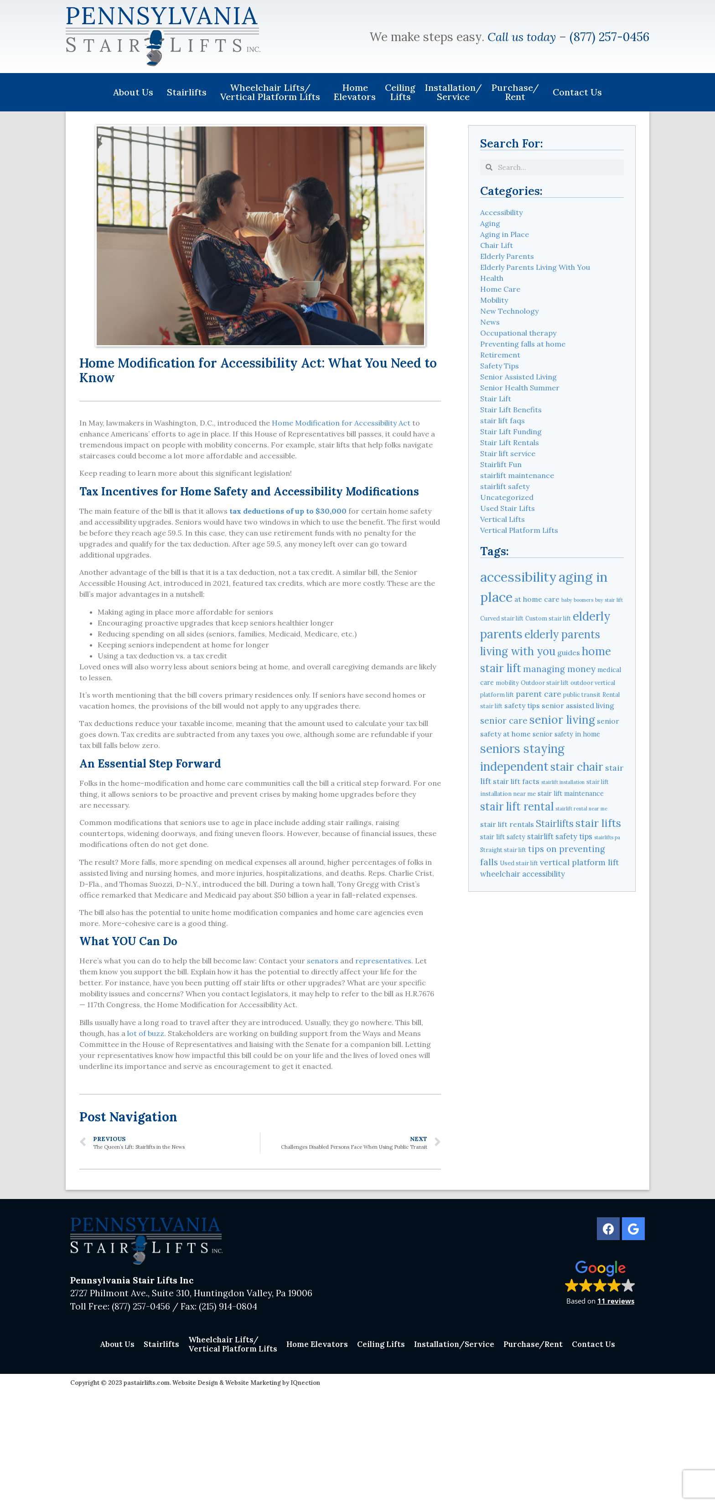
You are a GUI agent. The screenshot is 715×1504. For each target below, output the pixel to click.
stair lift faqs (502, 420)
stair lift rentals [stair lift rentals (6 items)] (507, 824)
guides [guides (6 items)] (568, 652)
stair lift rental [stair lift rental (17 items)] (517, 806)
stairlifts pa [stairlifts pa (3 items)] (607, 837)
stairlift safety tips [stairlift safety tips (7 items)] (559, 836)
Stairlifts (189, 92)
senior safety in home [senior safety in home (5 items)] (566, 734)
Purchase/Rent (517, 92)
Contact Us (577, 92)
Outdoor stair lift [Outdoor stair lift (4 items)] (545, 682)
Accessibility (501, 212)
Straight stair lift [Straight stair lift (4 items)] (503, 849)
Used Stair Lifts (507, 508)
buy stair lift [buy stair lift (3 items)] (609, 600)
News (490, 321)
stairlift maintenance (517, 475)
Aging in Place (504, 234)
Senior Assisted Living (518, 376)
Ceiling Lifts (400, 92)
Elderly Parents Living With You (535, 267)
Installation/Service (453, 92)
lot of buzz (145, 1033)
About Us (135, 92)
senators (322, 960)
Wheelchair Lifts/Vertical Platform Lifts (272, 92)
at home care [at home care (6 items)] (537, 599)
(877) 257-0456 (609, 36)
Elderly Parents (507, 256)
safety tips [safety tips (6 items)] (522, 705)
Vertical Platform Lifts (519, 530)
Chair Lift (496, 245)
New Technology (509, 311)
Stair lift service (507, 453)
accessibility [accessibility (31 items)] (518, 576)
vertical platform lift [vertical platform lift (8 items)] (579, 862)
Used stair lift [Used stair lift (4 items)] (519, 863)
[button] (600, 1282)
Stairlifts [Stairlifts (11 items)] (555, 823)
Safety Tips (499, 365)
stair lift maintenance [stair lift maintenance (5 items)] (571, 793)
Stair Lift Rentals (509, 442)
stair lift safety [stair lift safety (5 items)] (502, 837)
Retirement (500, 354)
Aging (490, 223)
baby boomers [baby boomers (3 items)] (577, 600)
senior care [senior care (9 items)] (504, 720)
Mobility (494, 300)
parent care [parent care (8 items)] (538, 694)
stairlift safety (504, 486)
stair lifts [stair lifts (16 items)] (598, 823)
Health (491, 278)
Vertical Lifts (502, 519)
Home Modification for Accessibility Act (341, 422)
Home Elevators (355, 92)
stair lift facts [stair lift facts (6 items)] (516, 781)
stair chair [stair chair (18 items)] (576, 766)
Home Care (500, 289)
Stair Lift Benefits (511, 409)
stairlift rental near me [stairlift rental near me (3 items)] (581, 808)
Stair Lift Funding (511, 431)
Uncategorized (507, 497)
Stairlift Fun (501, 464)
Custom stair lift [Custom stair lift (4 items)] (548, 618)
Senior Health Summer (520, 387)
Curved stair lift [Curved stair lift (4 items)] (501, 618)
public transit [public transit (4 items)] (582, 694)
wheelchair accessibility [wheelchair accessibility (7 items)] (522, 874)
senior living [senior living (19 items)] (562, 719)
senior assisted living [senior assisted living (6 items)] (578, 705)
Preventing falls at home (522, 343)
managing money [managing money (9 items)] (559, 668)
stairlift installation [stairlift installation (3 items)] (563, 782)
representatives (383, 960)
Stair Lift (495, 398)
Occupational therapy (518, 332)
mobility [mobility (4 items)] (507, 682)
